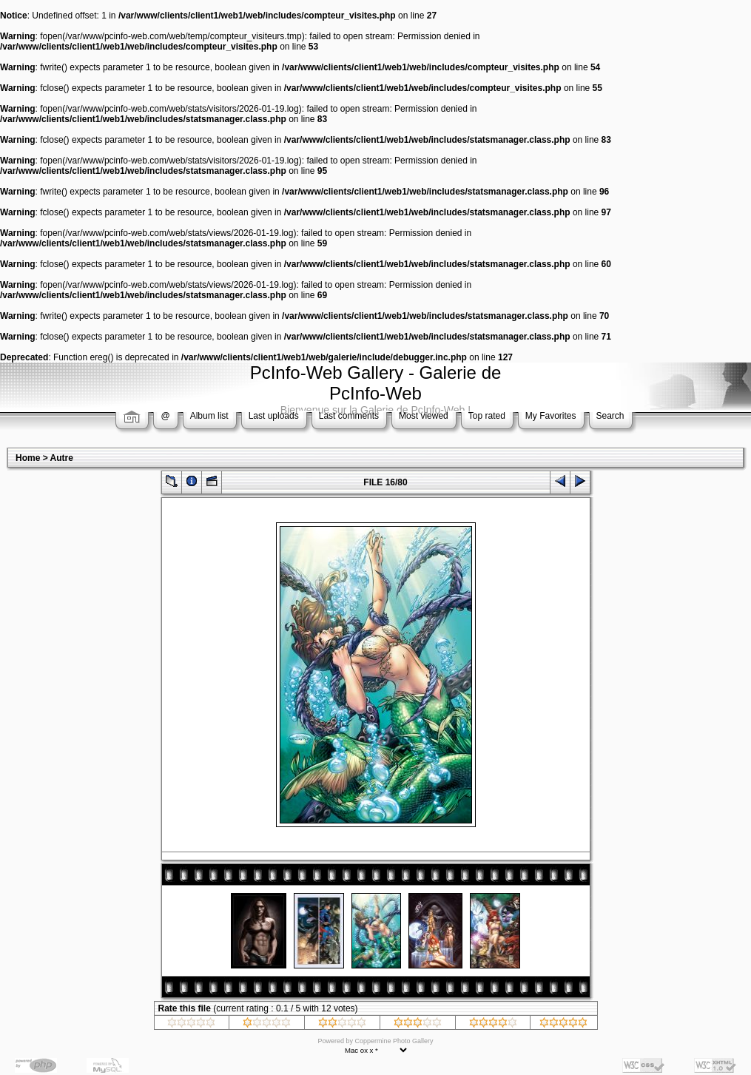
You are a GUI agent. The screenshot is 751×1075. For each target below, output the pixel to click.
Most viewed (423, 416)
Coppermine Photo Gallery (393, 1041)
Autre (61, 458)
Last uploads (274, 416)
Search (610, 416)
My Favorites (550, 416)
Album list (209, 416)
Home (28, 458)
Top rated (486, 416)
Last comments (349, 416)
